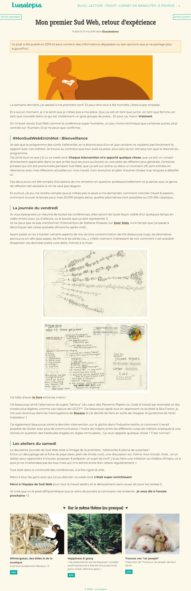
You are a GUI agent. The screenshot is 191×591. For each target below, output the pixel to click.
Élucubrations (110, 31)
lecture (96, 5)
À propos (166, 5)
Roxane (79, 413)
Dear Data (121, 223)
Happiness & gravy (80, 558)
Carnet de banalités (137, 5)
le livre (37, 397)
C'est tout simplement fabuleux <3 (29, 566)
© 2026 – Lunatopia (95, 589)
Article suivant (182, 17)
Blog (82, 5)
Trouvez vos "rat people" (142, 558)
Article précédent (11, 17)
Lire (13, 572)
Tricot (111, 5)
